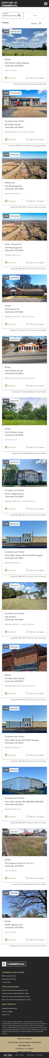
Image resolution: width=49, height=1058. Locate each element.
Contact (10, 78)
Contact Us (6, 1014)
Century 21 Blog (7, 1011)
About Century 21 (9, 1004)
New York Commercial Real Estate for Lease (16, 999)
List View (8, 1055)
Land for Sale (6, 982)
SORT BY (36, 23)
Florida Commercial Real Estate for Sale (15, 990)
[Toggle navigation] (46, 2)
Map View (19, 1055)
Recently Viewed (35, 1055)
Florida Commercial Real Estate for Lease (15, 993)
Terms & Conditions (24, 1052)
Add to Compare (35, 78)
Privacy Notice (24, 1039)
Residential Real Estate (9, 1008)
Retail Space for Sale (9, 979)
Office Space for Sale (9, 976)
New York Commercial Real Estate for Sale (15, 996)
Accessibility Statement (24, 1049)
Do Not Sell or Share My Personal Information (24, 1043)
